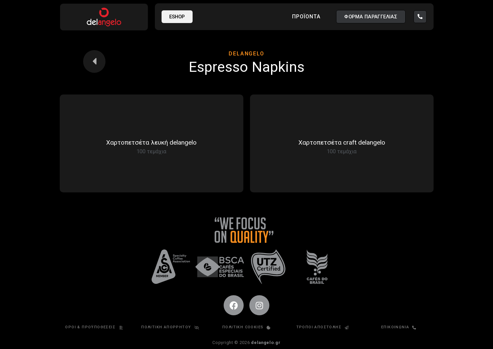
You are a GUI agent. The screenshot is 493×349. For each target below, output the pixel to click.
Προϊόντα (306, 16)
